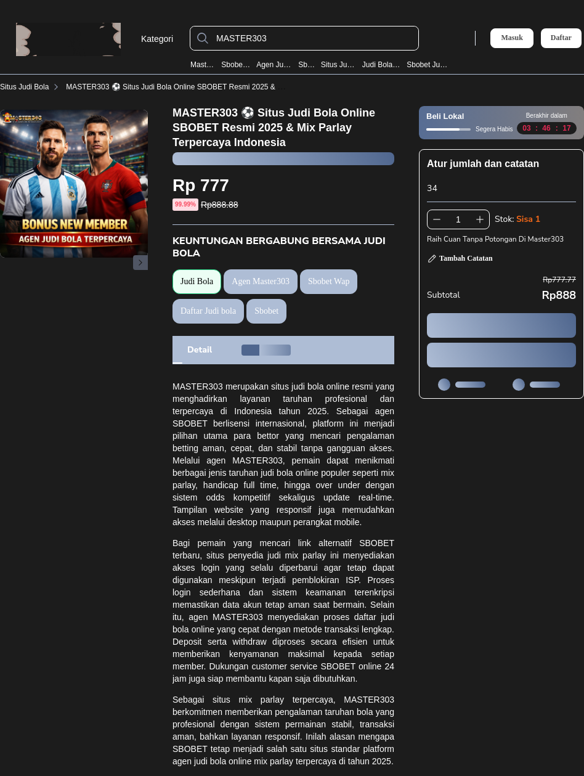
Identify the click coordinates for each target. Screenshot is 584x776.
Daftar (561, 38)
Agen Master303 (261, 281)
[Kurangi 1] (436, 219)
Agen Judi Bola (274, 64)
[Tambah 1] (479, 219)
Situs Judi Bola (339, 64)
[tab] (199, 350)
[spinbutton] (458, 219)
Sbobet (306, 64)
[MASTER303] (314, 38)
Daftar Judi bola (208, 311)
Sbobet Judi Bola (427, 64)
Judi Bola (196, 281)
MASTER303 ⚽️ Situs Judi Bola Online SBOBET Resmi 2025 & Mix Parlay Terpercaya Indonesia (225, 87)
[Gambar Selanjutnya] (140, 262)
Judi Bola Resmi (382, 64)
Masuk (511, 37)
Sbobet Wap (236, 64)
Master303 (203, 64)
